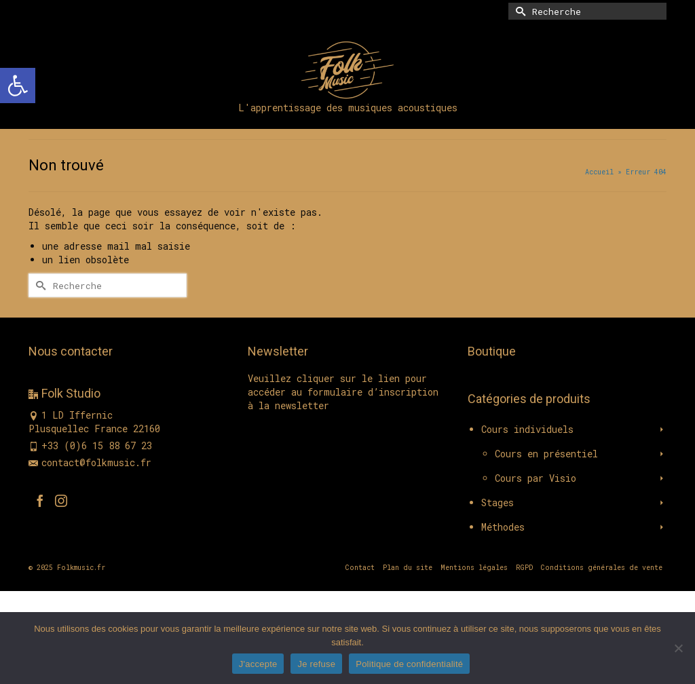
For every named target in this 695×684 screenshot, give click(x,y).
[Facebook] (40, 500)
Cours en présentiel (546, 453)
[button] (17, 85)
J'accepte (258, 664)
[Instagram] (61, 500)
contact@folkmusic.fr (90, 462)
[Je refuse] (678, 648)
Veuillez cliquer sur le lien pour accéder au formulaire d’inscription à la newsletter (343, 392)
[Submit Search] (518, 11)
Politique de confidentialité (409, 664)
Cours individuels (527, 429)
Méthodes (503, 526)
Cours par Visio (535, 478)
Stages (497, 502)
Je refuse (316, 664)
